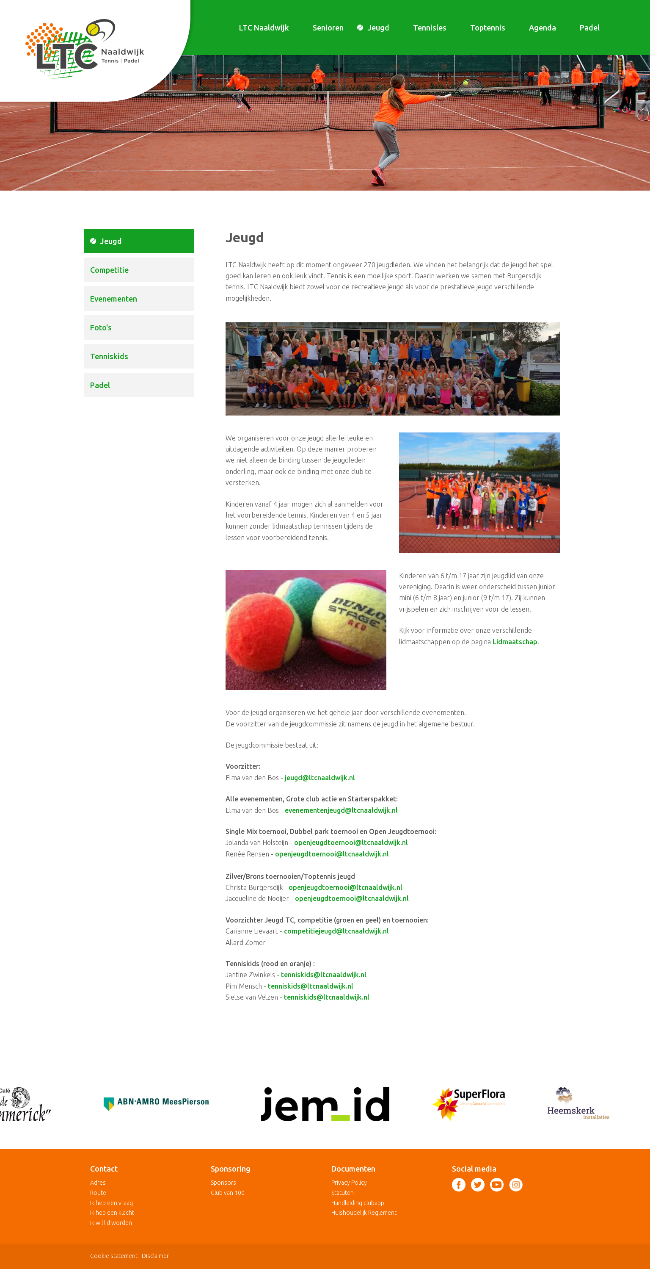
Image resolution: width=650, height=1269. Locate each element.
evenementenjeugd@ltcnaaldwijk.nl (341, 810)
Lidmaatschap (515, 642)
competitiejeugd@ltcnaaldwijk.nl (336, 931)
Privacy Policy (349, 1182)
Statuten (342, 1192)
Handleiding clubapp (357, 1203)
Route (98, 1192)
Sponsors (223, 1182)
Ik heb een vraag (111, 1203)
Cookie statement (114, 1255)
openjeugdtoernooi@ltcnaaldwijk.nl (351, 842)
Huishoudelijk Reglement (364, 1212)
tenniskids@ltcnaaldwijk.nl (323, 974)
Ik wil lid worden (111, 1222)
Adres (98, 1182)
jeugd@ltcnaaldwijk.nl (320, 777)
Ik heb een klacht (112, 1212)
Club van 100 (228, 1192)
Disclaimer (155, 1255)
